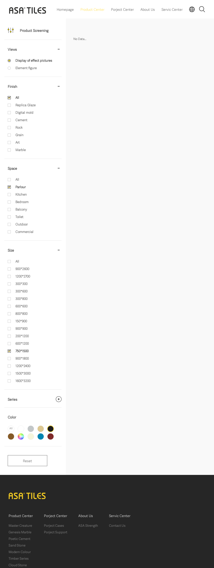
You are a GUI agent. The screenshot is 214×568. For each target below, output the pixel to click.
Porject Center (122, 9)
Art (17, 142)
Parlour (20, 186)
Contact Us (117, 525)
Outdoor (21, 224)
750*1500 (22, 350)
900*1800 (22, 358)
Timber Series (19, 558)
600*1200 (22, 343)
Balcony (21, 209)
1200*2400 (22, 365)
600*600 (21, 305)
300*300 (21, 283)
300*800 (21, 298)
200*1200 (22, 335)
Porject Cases (54, 525)
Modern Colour (20, 551)
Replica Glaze (25, 104)
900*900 (21, 328)
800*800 (21, 313)
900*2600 (22, 268)
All (17, 97)
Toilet (19, 216)
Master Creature (20, 525)
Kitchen (21, 194)
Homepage (65, 9)
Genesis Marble (20, 531)
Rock (18, 127)
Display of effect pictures (33, 60)
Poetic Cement (19, 538)
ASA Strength (88, 525)
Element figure (26, 67)
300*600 (21, 291)
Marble (20, 149)
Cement (21, 119)
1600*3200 (23, 380)
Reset (27, 460)
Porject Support (55, 531)
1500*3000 (23, 373)
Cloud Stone (18, 564)
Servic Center (172, 9)
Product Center (92, 9)
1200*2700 (22, 276)
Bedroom (22, 201)
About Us (147, 9)
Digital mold (24, 112)
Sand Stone (17, 545)
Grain (19, 134)
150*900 (21, 320)
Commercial (24, 231)
